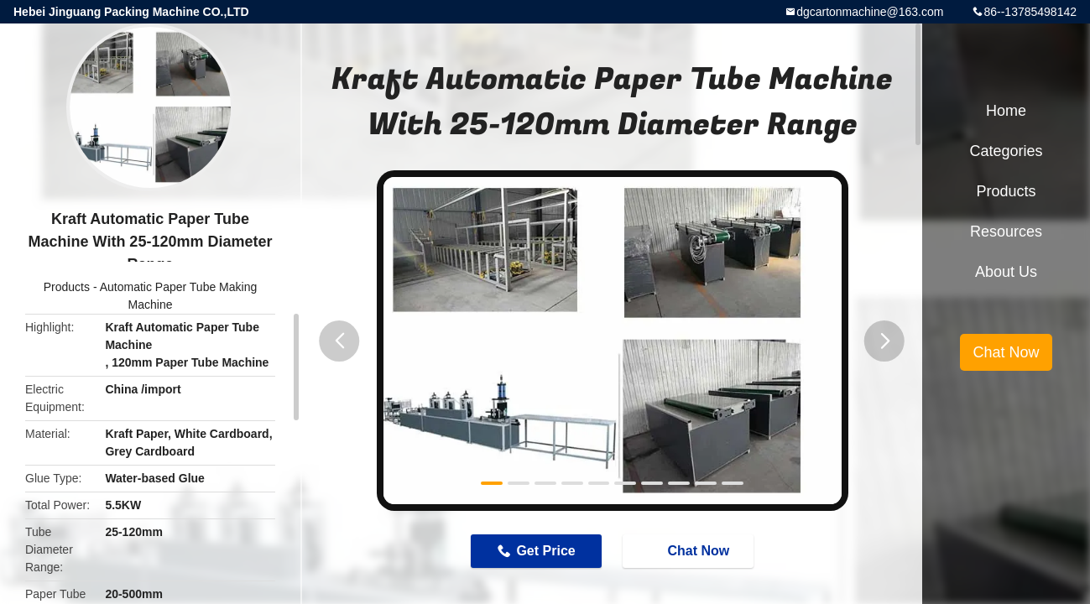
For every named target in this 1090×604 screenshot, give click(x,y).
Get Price (545, 551)
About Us (1006, 271)
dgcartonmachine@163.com (869, 11)
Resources (1006, 231)
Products (67, 287)
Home (1006, 110)
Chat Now (690, 550)
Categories (1005, 151)
